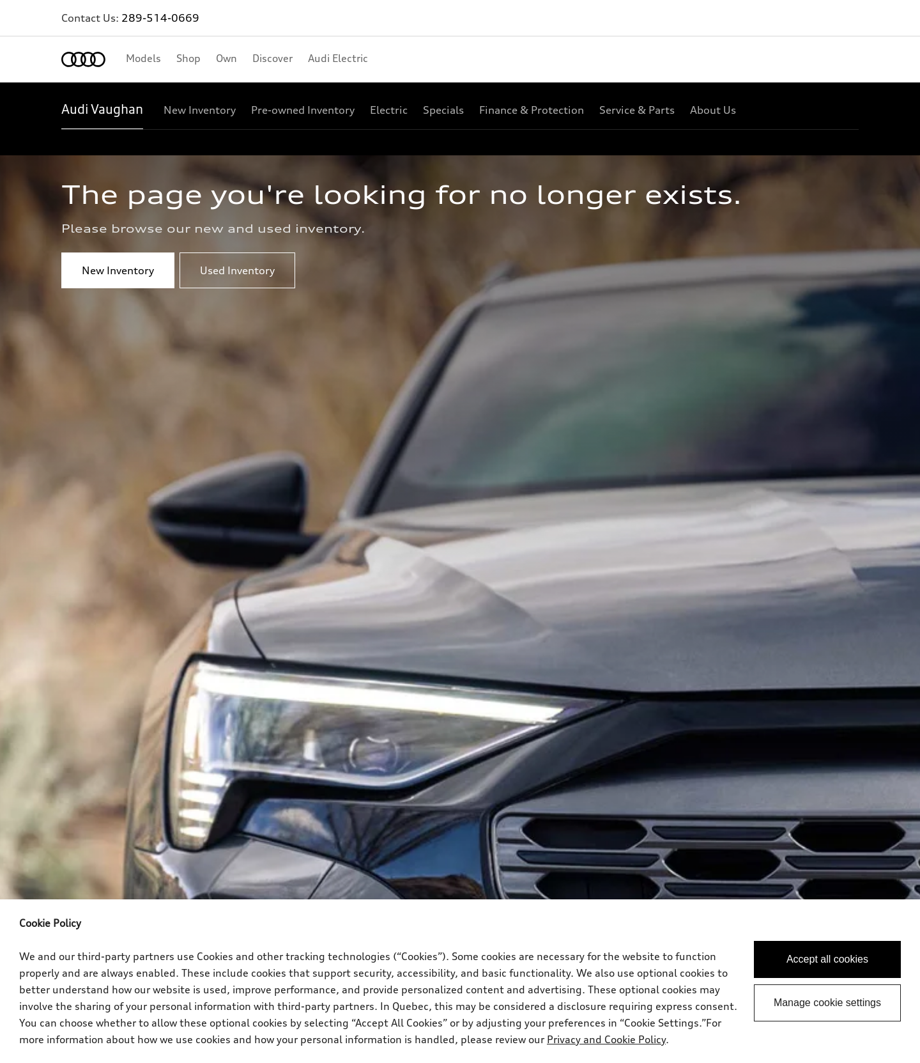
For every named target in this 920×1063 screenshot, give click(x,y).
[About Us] (713, 110)
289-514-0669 (160, 18)
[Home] (83, 59)
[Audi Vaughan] (102, 110)
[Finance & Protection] (531, 110)
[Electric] (389, 110)
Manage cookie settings (827, 1002)
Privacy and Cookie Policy (606, 1039)
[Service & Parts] (637, 110)
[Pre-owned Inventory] (303, 110)
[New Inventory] (200, 110)
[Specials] (443, 110)
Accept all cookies (827, 959)
